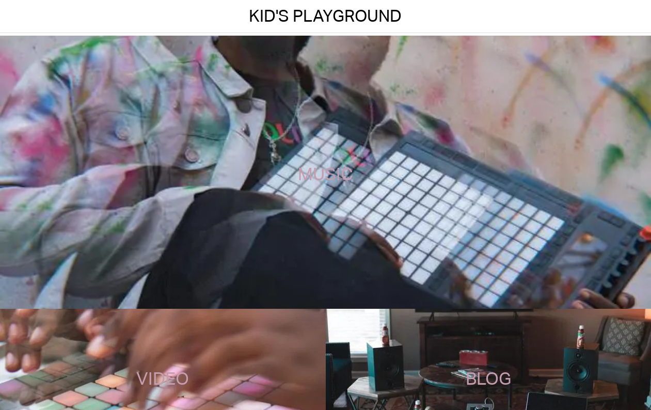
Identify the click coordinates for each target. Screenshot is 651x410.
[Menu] (16, 16)
